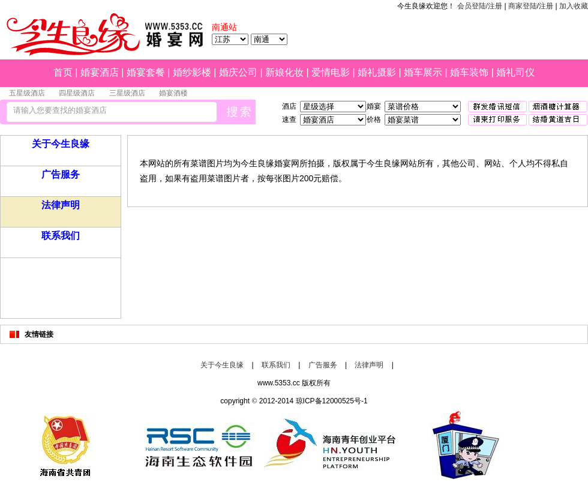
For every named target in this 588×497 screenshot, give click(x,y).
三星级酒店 (127, 93)
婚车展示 (423, 72)
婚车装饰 (469, 72)
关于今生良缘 (60, 144)
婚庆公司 (238, 72)
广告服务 (60, 174)
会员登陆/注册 (479, 6)
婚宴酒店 (99, 72)
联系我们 (60, 235)
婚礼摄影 (377, 72)
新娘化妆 (284, 72)
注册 (546, 6)
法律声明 (60, 205)
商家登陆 (522, 6)
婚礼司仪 (515, 72)
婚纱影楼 (192, 72)
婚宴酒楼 (173, 93)
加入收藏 (573, 6)
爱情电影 (330, 72)
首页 (63, 72)
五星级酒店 (27, 93)
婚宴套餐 (146, 72)
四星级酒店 (77, 93)
